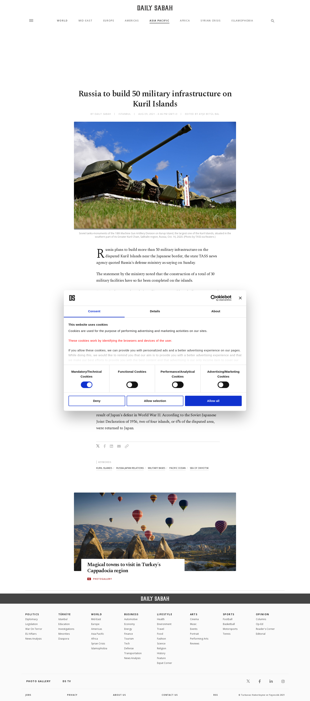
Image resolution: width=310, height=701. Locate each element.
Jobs (28, 694)
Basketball (229, 624)
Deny (96, 401)
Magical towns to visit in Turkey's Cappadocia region (124, 568)
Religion (161, 648)
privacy (72, 694)
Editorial (260, 634)
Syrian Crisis (211, 20)
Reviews (194, 643)
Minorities (64, 634)
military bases (156, 467)
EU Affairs (30, 634)
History (161, 653)
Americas (132, 20)
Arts (194, 614)
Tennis (226, 634)
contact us (170, 694)
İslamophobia (99, 648)
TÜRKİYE (64, 614)
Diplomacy (31, 619)
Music (193, 624)
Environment (164, 624)
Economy (129, 624)
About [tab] (215, 311)
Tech (127, 643)
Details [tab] (155, 311)
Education (64, 624)
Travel (160, 629)
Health (161, 619)
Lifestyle (164, 614)
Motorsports (230, 629)
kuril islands (104, 467)
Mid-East (86, 20)
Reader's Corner (265, 629)
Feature (161, 658)
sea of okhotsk (199, 467)
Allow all (213, 401)
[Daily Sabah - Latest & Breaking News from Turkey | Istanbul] (155, 7)
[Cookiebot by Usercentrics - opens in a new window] (213, 298)
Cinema (194, 619)
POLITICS (32, 614)
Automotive (131, 619)
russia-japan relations (130, 467)
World (62, 20)
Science (161, 643)
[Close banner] (240, 297)
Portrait (194, 634)
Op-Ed (259, 624)
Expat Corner (164, 663)
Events (193, 629)
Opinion (262, 614)
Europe (108, 20)
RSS (215, 694)
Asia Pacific (159, 20)
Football (227, 619)
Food (160, 634)
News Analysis (33, 638)
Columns (261, 619)
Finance (128, 634)
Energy (128, 629)
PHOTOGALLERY (102, 579)
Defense (129, 648)
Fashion (161, 638)
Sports (228, 614)
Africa (185, 20)
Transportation (133, 653)
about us (119, 694)
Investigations (66, 629)
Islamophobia (242, 20)
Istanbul (62, 619)
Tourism (129, 638)
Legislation (31, 624)
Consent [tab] (94, 311)
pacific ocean (177, 467)
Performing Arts (199, 638)
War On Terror (33, 629)
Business (131, 614)
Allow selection (155, 401)
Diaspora (63, 638)
